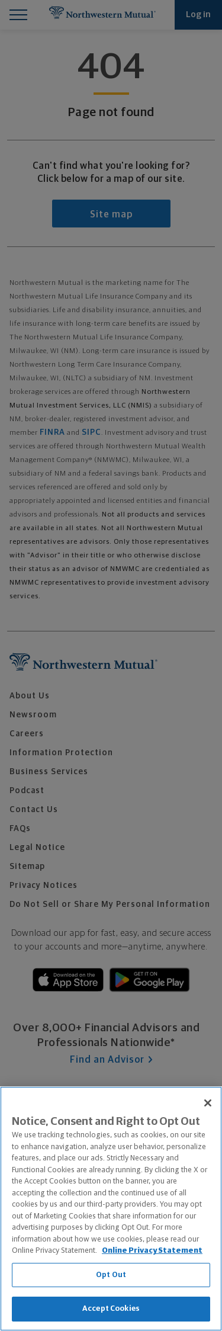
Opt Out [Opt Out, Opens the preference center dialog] (111, 1275)
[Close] (208, 1103)
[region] (111, 1208)
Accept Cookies (111, 1309)
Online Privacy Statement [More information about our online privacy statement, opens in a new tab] (152, 1251)
